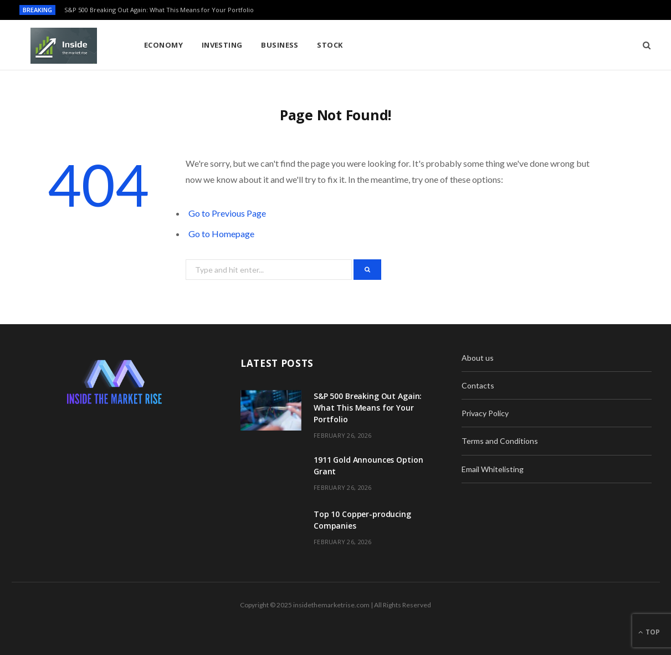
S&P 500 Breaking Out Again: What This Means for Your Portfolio (159, 10)
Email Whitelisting (493, 469)
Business (280, 45)
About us (478, 357)
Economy (163, 45)
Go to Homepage (221, 233)
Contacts (478, 385)
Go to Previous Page (227, 213)
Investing (222, 45)
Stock (329, 45)
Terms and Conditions (500, 441)
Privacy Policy (485, 413)
